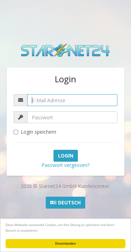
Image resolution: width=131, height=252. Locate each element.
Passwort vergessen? (65, 165)
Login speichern (35, 131)
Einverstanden (65, 243)
